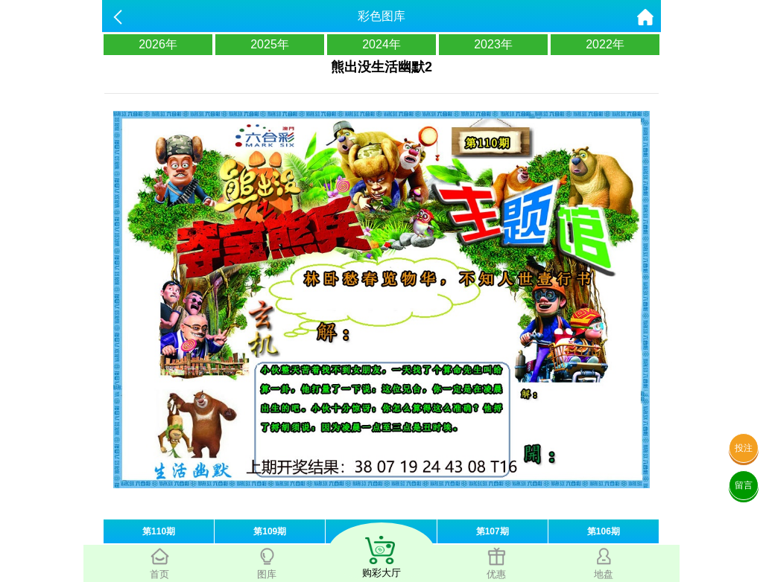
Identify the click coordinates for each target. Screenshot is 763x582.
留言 (744, 485)
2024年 (381, 44)
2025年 (269, 44)
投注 (744, 448)
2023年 (493, 44)
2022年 (605, 44)
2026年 (158, 44)
